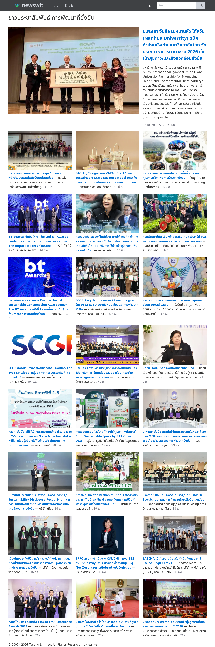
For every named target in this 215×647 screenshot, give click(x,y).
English (70, 5)
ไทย (56, 5)
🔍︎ (201, 5)
